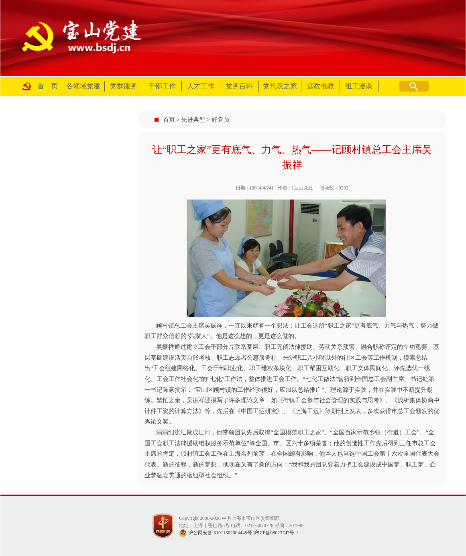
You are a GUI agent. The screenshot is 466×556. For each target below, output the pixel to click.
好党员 (221, 119)
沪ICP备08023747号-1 (276, 533)
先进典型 (193, 119)
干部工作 (162, 86)
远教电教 (320, 86)
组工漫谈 (358, 86)
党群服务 (123, 86)
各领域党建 (83, 86)
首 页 (47, 86)
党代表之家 (280, 86)
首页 (169, 119)
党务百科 (239, 86)
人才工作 (200, 86)
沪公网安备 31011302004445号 (215, 533)
